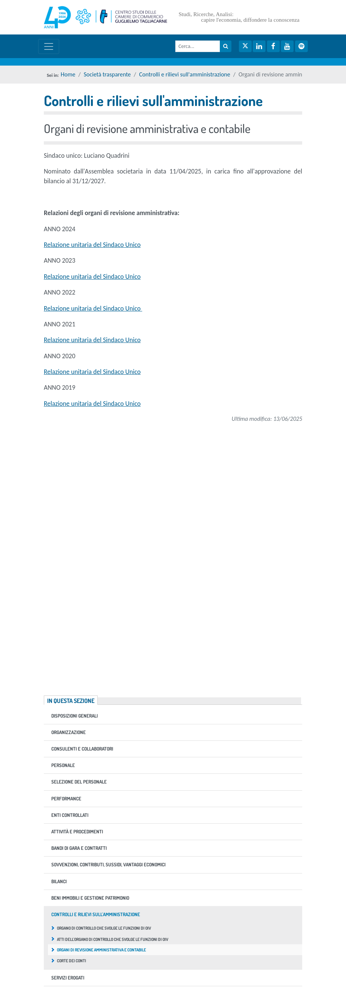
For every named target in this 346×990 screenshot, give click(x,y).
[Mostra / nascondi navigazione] (48, 46)
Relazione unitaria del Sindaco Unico (92, 245)
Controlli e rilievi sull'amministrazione (184, 74)
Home (68, 74)
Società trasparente (107, 74)
